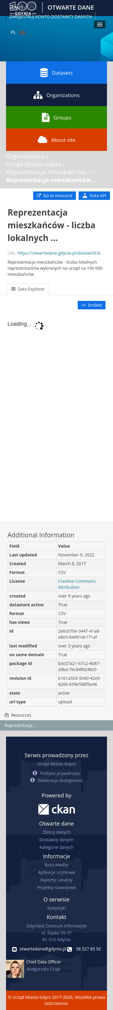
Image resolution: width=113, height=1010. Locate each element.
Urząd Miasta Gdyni (33, 164)
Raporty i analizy (56, 880)
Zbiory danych (56, 832)
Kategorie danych (56, 847)
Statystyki (56, 908)
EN (22, 32)
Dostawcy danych (56, 839)
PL (13, 32)
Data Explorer (28, 289)
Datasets (56, 72)
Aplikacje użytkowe (56, 872)
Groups (56, 117)
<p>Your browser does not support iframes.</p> (56, 416)
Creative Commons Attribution (77, 584)
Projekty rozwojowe (56, 887)
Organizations (56, 94)
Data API (94, 195)
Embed (91, 305)
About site (56, 139)
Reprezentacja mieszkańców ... (48, 172)
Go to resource (54, 195)
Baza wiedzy (56, 865)
